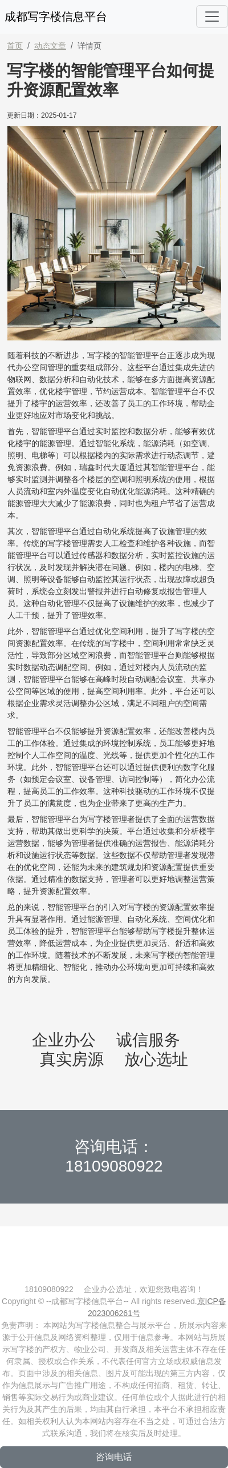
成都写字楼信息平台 (56, 16)
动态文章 (50, 45)
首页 (15, 45)
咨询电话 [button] (114, 1457)
